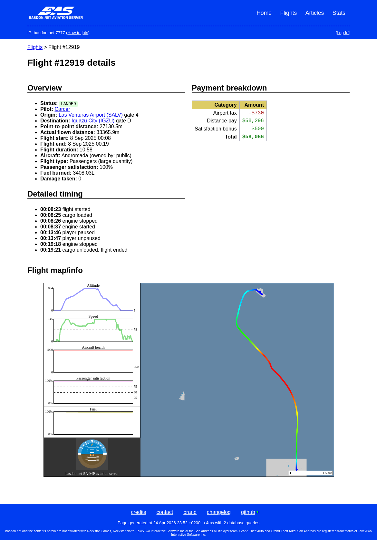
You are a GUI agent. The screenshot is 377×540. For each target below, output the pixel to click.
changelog (219, 512)
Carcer (62, 109)
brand (190, 512)
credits (138, 512)
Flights (288, 13)
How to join (77, 32)
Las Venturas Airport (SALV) (91, 115)
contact (165, 512)
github (250, 512)
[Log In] (343, 32)
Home (264, 13)
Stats (339, 13)
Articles (314, 13)
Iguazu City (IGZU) (93, 120)
